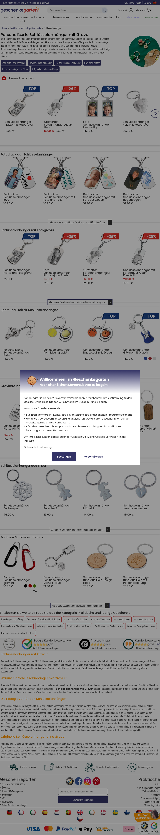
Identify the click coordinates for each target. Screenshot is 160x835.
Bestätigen (64, 456)
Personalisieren (93, 456)
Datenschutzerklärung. (38, 447)
